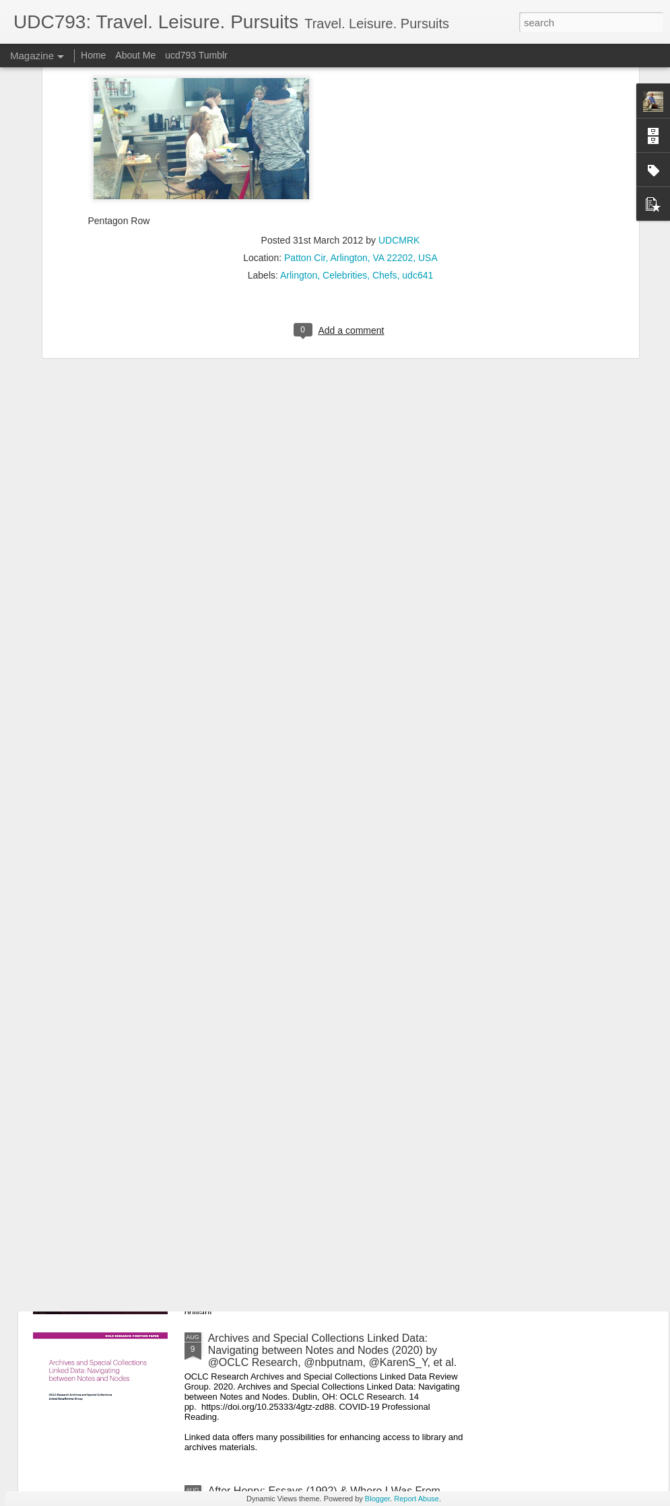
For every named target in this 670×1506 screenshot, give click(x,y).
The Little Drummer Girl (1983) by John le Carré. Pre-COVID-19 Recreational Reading (335, 1191)
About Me (135, 55)
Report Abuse (416, 1499)
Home (93, 55)
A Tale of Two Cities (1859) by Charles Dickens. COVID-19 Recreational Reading (321, 1038)
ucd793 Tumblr (196, 55)
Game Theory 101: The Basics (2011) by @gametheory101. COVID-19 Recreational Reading (332, 886)
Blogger (377, 1499)
